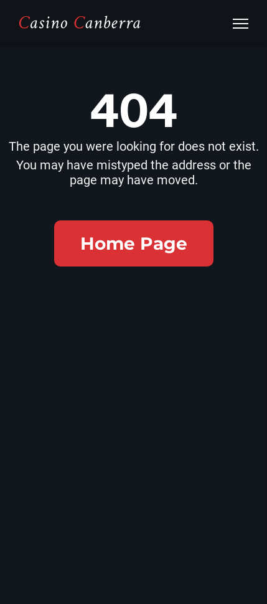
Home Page (133, 243)
